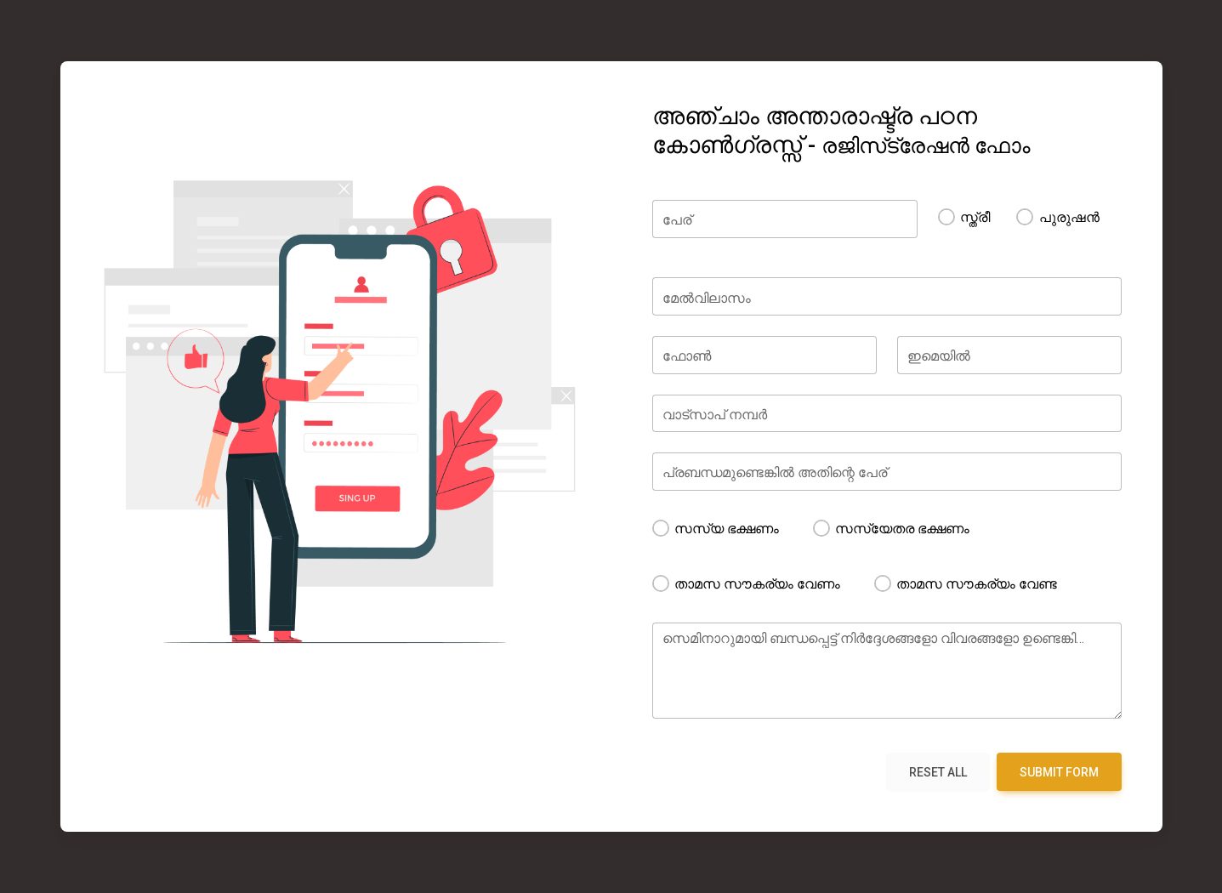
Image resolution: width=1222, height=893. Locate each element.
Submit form (1059, 772)
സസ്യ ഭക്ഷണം (733, 528)
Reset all (938, 772)
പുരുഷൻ (1069, 228)
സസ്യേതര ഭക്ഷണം (909, 528)
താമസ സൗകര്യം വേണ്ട (983, 584)
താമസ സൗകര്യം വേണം (764, 584)
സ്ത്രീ (975, 228)
